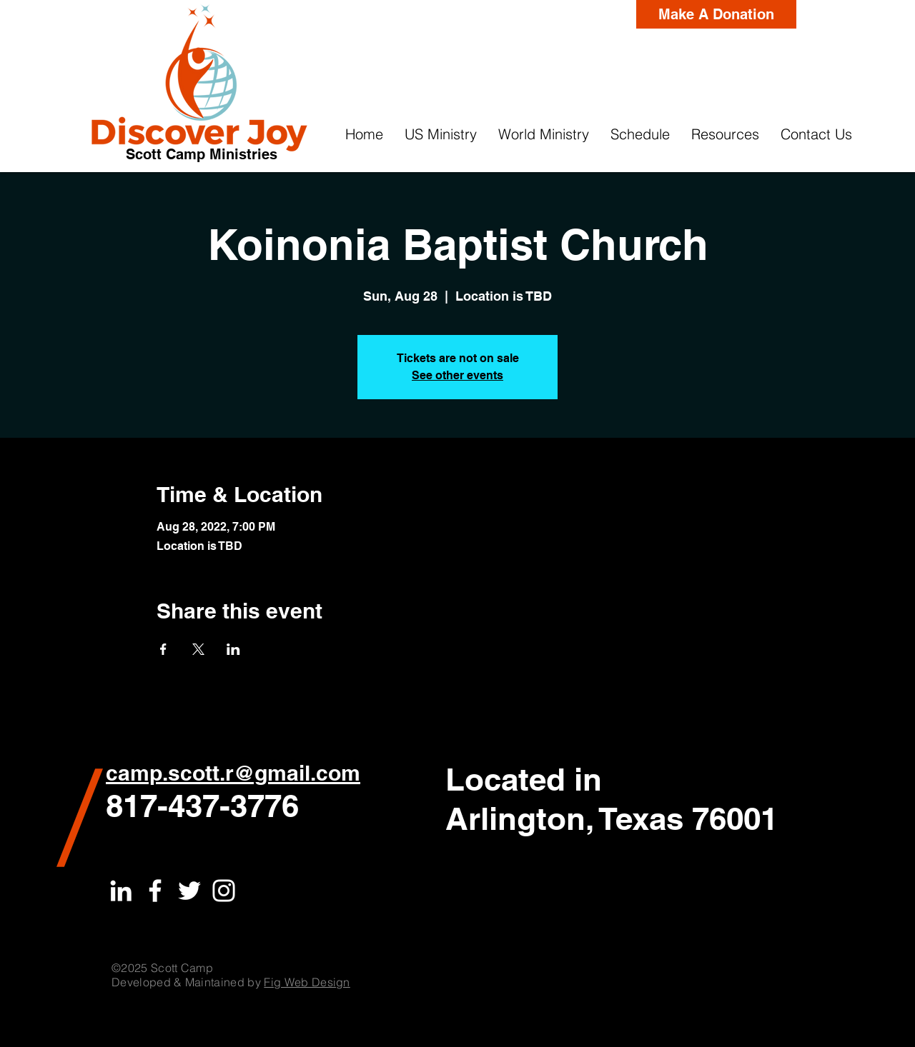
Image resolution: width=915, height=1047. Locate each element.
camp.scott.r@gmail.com (233, 773)
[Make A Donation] (716, 14)
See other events (457, 375)
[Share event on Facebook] (163, 649)
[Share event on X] (198, 649)
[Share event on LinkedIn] (233, 649)
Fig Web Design (307, 982)
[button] (441, 134)
